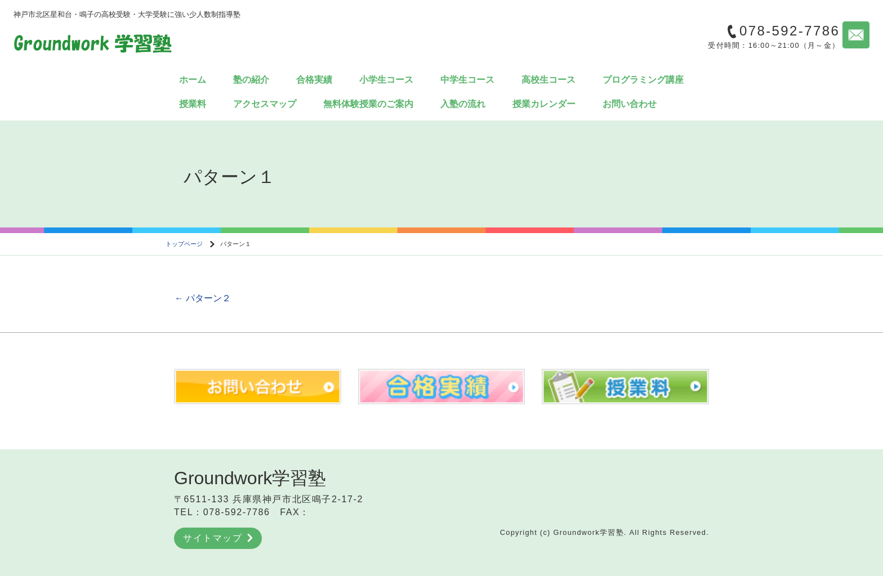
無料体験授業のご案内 (368, 104)
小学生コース (386, 79)
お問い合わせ (630, 104)
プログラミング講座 (643, 79)
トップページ (184, 243)
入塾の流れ (462, 104)
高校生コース (548, 79)
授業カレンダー (544, 104)
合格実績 (314, 79)
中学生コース (467, 79)
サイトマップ (218, 538)
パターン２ (203, 298)
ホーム (192, 79)
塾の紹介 (251, 79)
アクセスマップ (264, 104)
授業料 (192, 104)
